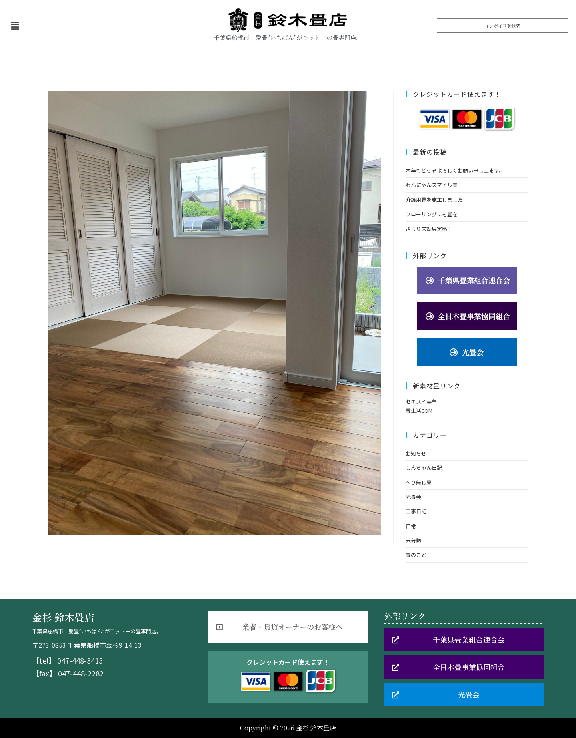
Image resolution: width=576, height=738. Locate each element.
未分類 (413, 540)
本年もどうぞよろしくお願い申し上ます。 (455, 170)
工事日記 (416, 511)
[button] (502, 25)
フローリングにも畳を (432, 214)
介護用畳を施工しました (434, 199)
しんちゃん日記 (424, 467)
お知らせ (416, 453)
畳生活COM (419, 410)
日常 (411, 526)
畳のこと (416, 555)
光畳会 (413, 497)
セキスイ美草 (421, 401)
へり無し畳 (419, 482)
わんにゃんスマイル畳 (432, 185)
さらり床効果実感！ (429, 229)
